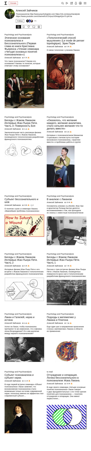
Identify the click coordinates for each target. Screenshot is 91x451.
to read (50, 372)
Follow (20, 21)
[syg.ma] (6, 3)
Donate (13, 3)
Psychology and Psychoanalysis (18, 34)
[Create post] (71, 3)
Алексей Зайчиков (13, 58)
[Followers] (31, 21)
